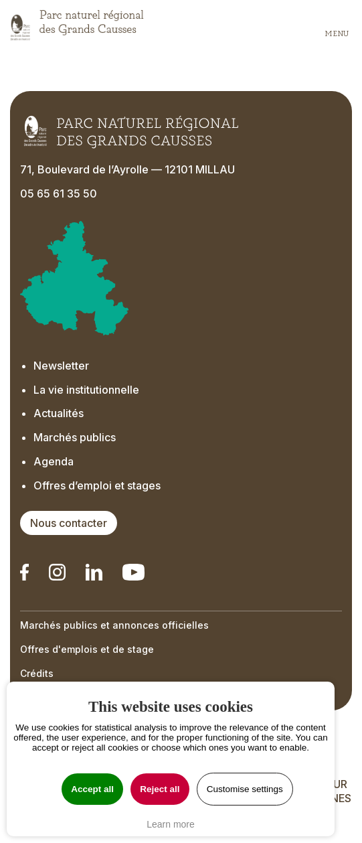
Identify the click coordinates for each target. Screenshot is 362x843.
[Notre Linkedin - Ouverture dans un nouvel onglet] (24, 572)
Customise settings (245, 789)
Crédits (37, 673)
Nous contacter (68, 523)
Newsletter (62, 365)
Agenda (53, 461)
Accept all (92, 789)
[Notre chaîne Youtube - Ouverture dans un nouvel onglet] (133, 572)
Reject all (159, 789)
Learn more (171, 824)
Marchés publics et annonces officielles (114, 625)
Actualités (58, 413)
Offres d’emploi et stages (97, 485)
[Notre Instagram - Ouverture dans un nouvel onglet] (57, 572)
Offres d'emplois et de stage (87, 649)
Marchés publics (74, 437)
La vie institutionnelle (86, 389)
